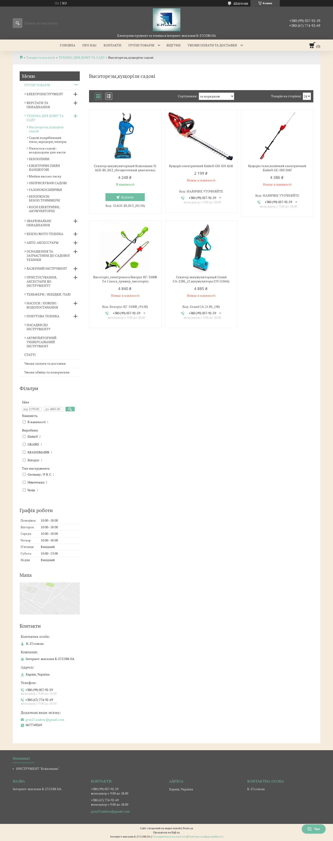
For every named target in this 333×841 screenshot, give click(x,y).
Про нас (89, 45)
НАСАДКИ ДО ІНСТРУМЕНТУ (38, 327)
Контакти (112, 45)
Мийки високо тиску (45, 176)
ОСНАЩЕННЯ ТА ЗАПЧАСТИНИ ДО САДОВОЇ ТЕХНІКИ (48, 255)
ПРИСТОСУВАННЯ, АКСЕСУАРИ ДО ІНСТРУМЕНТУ (42, 281)
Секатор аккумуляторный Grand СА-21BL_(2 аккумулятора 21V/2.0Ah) (201, 279)
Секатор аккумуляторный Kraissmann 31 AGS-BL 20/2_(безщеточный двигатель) (125, 168)
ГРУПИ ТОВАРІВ (37, 85)
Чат (313, 829)
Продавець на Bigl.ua (166, 832)
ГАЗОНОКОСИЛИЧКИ (45, 189)
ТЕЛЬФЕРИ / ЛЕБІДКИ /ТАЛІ (49, 294)
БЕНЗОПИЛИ (39, 159)
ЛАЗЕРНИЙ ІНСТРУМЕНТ (47, 268)
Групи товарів (141, 45)
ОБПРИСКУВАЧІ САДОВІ (48, 183)
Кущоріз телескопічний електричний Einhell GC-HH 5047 (277, 168)
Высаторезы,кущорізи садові (46, 129)
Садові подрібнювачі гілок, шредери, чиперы (48, 139)
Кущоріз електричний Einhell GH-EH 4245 (201, 166)
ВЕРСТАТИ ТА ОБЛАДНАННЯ (38, 105)
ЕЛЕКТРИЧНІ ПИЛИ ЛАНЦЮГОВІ (44, 167)
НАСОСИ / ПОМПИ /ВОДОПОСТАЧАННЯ (42, 305)
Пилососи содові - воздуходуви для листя (47, 150)
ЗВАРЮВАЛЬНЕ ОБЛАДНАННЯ (39, 223)
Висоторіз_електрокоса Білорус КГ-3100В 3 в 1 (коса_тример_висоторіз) (125, 279)
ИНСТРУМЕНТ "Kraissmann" (37, 768)
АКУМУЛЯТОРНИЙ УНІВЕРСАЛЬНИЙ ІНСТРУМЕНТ (41, 342)
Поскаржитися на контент (169, 836)
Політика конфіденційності (205, 836)
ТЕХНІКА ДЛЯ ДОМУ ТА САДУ (82, 57)
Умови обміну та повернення (47, 372)
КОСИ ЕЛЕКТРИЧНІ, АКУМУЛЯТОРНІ (44, 209)
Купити (127, 197)
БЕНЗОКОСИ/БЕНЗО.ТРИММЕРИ (44, 198)
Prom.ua (188, 828)
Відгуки (173, 45)
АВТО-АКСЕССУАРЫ (43, 242)
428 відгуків (240, 3)
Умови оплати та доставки (212, 45)
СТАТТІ (30, 354)
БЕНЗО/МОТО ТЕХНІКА (45, 234)
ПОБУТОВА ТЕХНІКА (43, 316)
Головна (67, 45)
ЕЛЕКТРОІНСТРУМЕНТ (45, 94)
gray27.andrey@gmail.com (44, 720)
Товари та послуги (40, 57)
